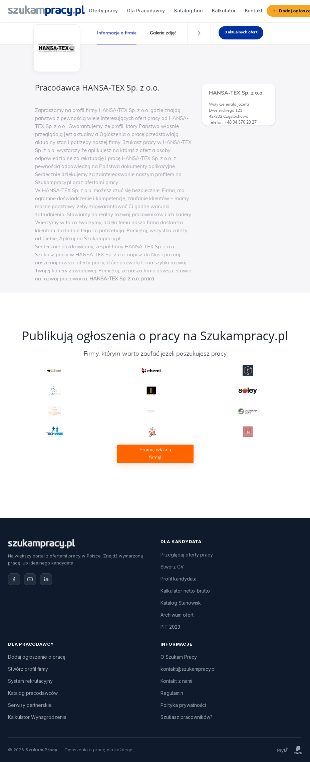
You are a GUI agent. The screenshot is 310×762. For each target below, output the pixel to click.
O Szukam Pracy (179, 657)
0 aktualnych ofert (241, 32)
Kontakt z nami (176, 681)
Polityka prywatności (183, 705)
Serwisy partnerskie (30, 705)
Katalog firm (188, 10)
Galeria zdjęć (163, 32)
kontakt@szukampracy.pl (188, 669)
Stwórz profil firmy (28, 669)
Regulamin (172, 693)
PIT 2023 (170, 627)
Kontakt (254, 10)
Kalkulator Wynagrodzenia (37, 717)
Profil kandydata (179, 579)
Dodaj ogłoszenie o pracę (36, 657)
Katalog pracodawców (33, 693)
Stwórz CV (172, 566)
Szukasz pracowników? (187, 717)
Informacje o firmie (116, 32)
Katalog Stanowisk (181, 603)
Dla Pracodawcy (146, 10)
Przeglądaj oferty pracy (187, 554)
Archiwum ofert (177, 615)
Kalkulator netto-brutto (185, 591)
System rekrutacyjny (30, 681)
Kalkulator (224, 10)
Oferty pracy (103, 10)
